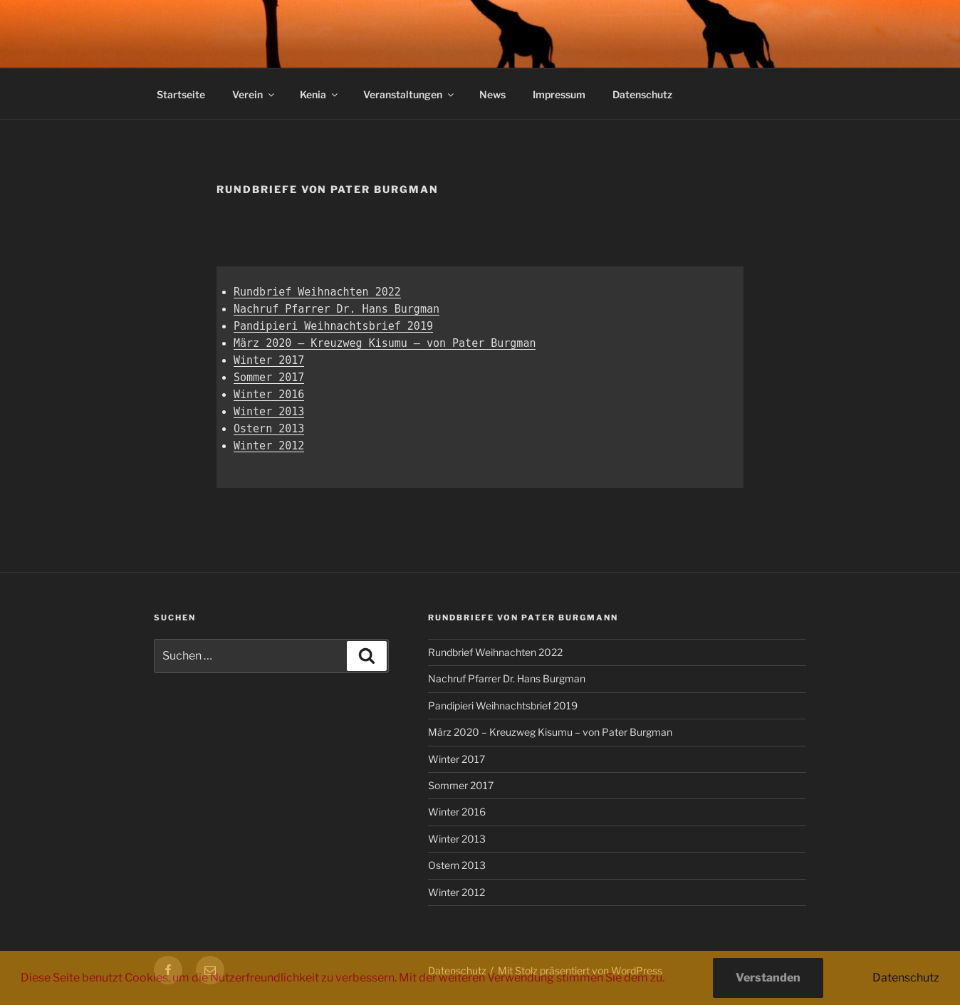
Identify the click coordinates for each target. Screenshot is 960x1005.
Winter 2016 (269, 394)
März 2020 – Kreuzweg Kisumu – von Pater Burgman (385, 343)
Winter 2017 (269, 360)
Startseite (181, 94)
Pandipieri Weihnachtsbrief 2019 (333, 326)
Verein (254, 94)
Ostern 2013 (269, 428)
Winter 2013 (269, 411)
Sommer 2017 (269, 377)
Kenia (320, 94)
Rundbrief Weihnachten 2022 (317, 292)
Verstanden (768, 977)
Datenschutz (642, 94)
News (492, 94)
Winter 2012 (269, 445)
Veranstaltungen (409, 94)
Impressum (559, 94)
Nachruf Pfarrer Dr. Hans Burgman (336, 309)
